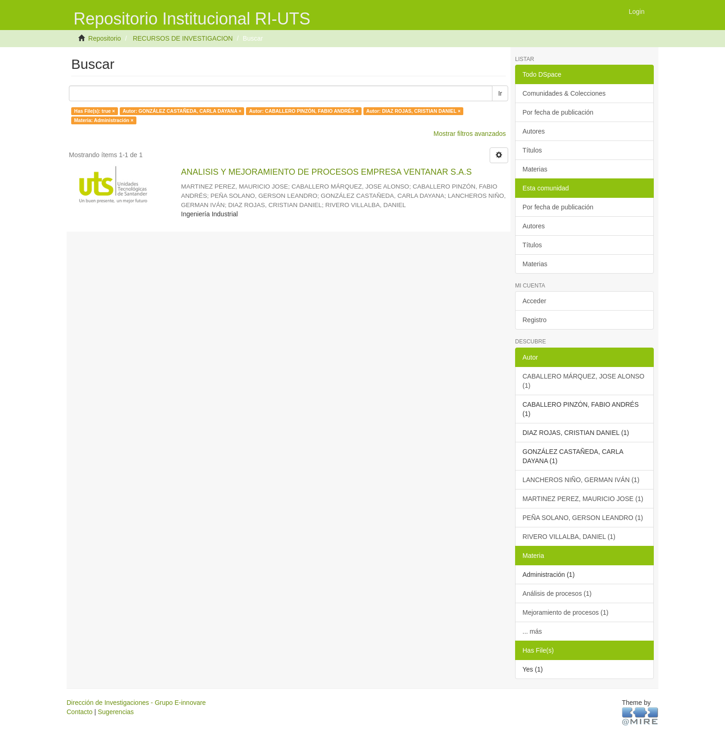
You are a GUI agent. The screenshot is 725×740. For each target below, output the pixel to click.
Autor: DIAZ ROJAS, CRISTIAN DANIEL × (413, 111)
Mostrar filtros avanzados (470, 133)
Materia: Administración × (103, 120)
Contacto (79, 712)
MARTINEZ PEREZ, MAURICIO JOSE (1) (582, 498)
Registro (534, 320)
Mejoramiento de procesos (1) (565, 612)
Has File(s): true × (94, 111)
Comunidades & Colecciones (564, 93)
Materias (534, 169)
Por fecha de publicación (557, 112)
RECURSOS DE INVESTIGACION (183, 38)
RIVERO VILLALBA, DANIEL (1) (568, 536)
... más (532, 631)
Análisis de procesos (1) (556, 593)
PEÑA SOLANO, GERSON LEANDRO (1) (582, 517)
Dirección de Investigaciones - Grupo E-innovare (136, 702)
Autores (533, 131)
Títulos (532, 150)
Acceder (534, 301)
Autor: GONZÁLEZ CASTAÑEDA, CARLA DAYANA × (182, 111)
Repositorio (104, 38)
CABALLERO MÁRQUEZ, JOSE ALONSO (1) (583, 381)
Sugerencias (116, 712)
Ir (500, 93)
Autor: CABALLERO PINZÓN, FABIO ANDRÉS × (304, 111)
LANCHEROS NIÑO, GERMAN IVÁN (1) (580, 479)
